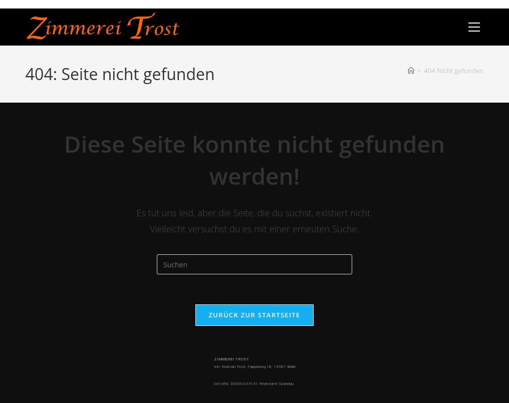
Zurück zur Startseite (255, 314)
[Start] (411, 70)
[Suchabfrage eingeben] (254, 264)
